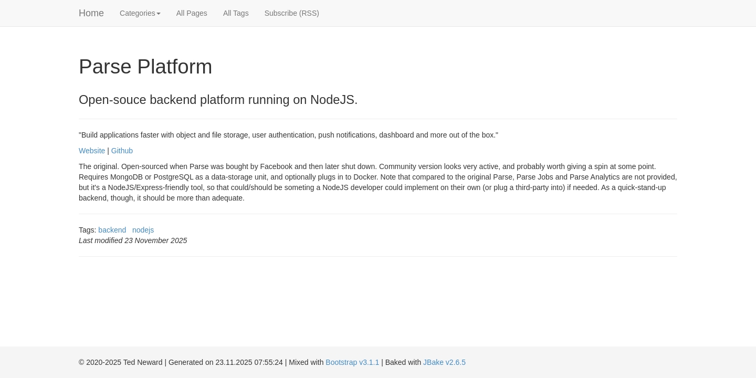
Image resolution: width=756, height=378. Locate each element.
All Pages (191, 13)
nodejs (143, 230)
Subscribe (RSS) (292, 13)
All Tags (236, 13)
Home (91, 13)
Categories (140, 13)
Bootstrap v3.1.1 (352, 362)
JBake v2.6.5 (444, 362)
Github (122, 150)
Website (92, 150)
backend (112, 230)
